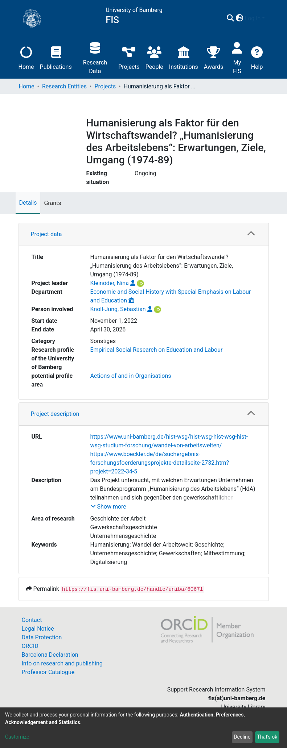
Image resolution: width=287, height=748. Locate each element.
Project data (46, 234)
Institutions (183, 57)
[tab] (143, 234)
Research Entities (64, 86)
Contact (32, 620)
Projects (129, 57)
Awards (213, 57)
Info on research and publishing (62, 663)
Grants (52, 203)
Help (257, 57)
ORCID (30, 646)
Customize (17, 737)
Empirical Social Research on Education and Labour (156, 349)
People (154, 57)
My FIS (237, 57)
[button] (239, 18)
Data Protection (42, 637)
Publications (56, 57)
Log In (253, 18)
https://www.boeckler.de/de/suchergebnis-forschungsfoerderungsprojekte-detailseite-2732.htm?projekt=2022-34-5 (159, 463)
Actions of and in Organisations (130, 375)
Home (26, 57)
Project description (55, 413)
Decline (242, 737)
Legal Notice (38, 628)
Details (28, 202)
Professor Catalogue (48, 672)
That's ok (267, 737)
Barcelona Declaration (50, 654)
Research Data (95, 57)
